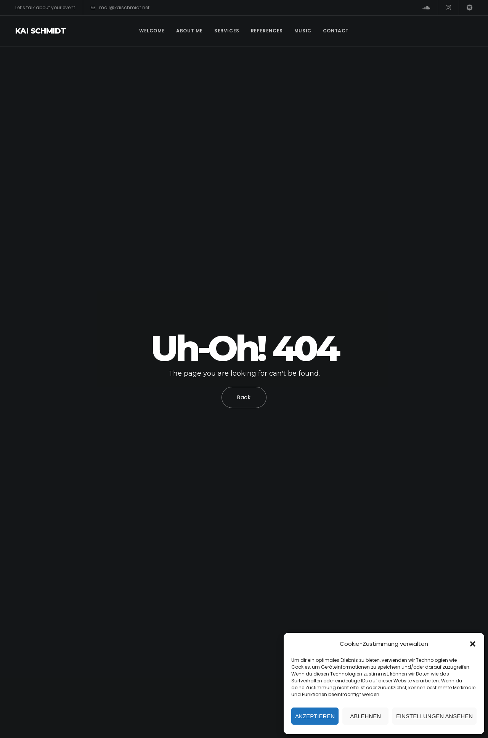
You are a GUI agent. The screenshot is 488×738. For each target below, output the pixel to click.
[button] (473, 644)
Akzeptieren (315, 716)
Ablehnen (365, 716)
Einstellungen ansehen (434, 716)
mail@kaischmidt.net (120, 7)
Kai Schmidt (40, 30)
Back (244, 397)
